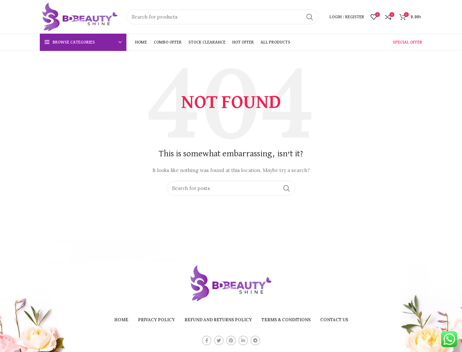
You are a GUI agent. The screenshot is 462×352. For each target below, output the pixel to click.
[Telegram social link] (255, 340)
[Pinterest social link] (231, 340)
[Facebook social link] (206, 340)
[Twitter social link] (219, 340)
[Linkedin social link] (243, 340)
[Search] (222, 17)
